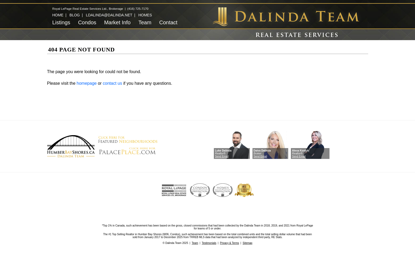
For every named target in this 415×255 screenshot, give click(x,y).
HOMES (145, 15)
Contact (168, 22)
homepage (87, 83)
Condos (87, 22)
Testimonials (209, 243)
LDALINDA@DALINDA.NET (109, 15)
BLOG (75, 15)
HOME (58, 15)
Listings (61, 22)
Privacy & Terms (229, 243)
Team (144, 22)
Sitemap (247, 243)
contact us (112, 83)
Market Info (117, 22)
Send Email (221, 156)
